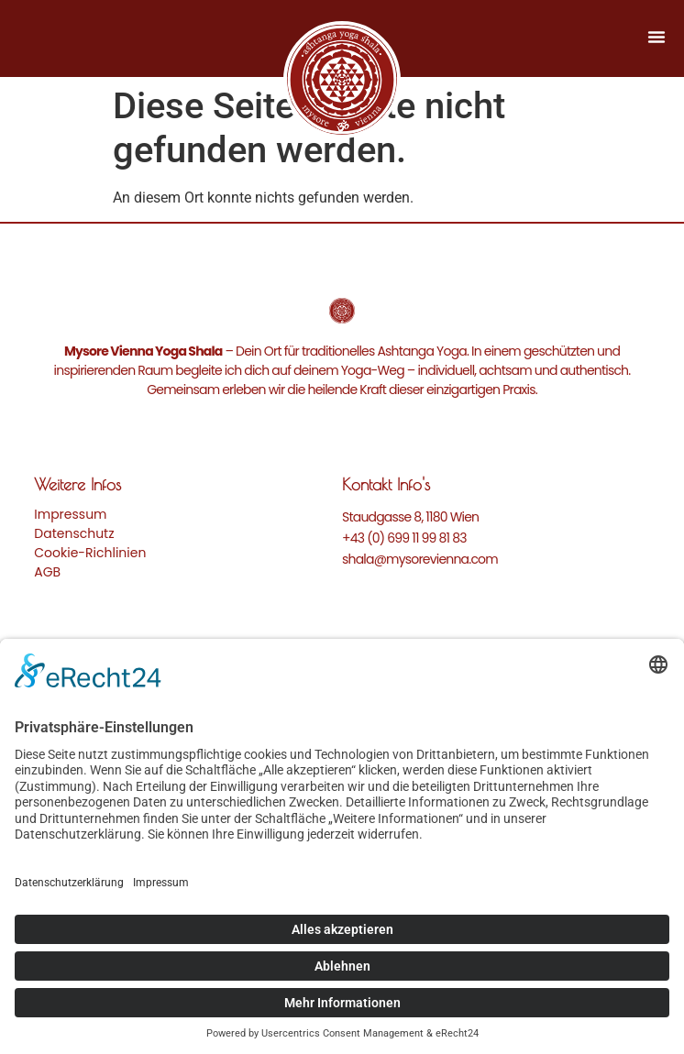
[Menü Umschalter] (656, 36)
